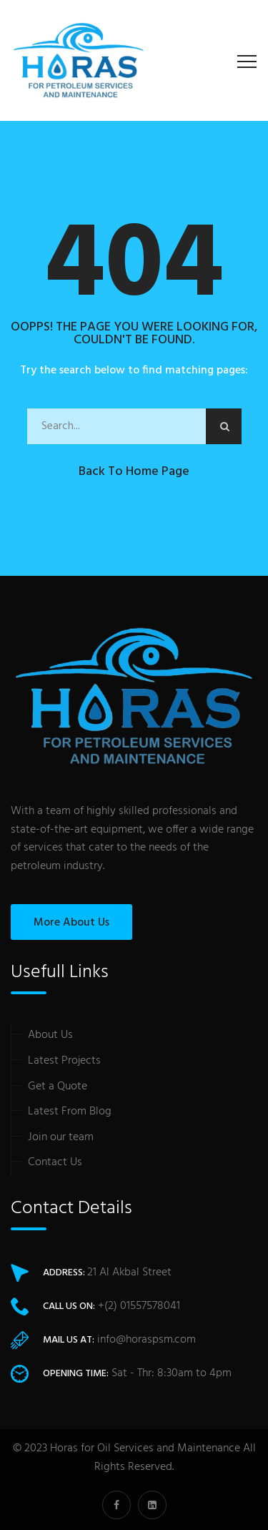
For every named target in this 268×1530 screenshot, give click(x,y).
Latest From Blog (69, 1111)
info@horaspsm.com (146, 1339)
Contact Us (55, 1162)
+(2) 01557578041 (139, 1306)
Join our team (61, 1137)
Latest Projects (64, 1060)
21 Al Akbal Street (129, 1272)
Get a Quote (57, 1086)
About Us (50, 1035)
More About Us (71, 922)
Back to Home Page (134, 471)
